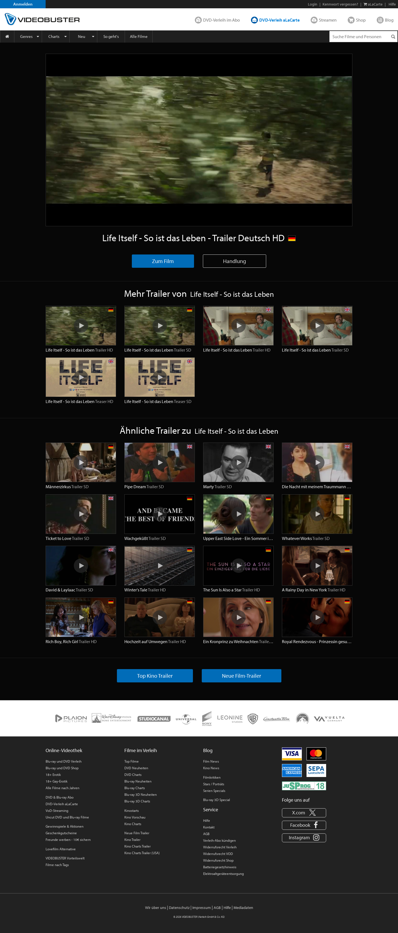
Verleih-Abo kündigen (219, 840)
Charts (53, 36)
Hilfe (206, 820)
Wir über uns (155, 907)
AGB (206, 833)
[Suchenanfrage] (363, 36)
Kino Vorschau (134, 817)
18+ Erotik (53, 774)
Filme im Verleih (140, 750)
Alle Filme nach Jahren (62, 788)
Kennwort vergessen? (340, 4)
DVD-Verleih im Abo (221, 20)
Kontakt (208, 827)
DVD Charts (133, 774)
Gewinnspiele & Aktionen (64, 826)
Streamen (328, 20)
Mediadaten (243, 907)
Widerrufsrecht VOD (218, 853)
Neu (81, 36)
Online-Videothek (64, 750)
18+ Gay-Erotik (56, 781)
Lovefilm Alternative (61, 849)
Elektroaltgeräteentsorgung (223, 873)
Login (312, 4)
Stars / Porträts (213, 784)
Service (210, 809)
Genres (26, 36)
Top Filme (131, 761)
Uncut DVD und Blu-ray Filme (67, 817)
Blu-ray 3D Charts (137, 801)
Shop (361, 20)
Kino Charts (132, 824)
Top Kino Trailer (155, 675)
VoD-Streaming (57, 810)
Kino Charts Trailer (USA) (142, 853)
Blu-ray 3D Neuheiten (140, 794)
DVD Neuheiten (136, 768)
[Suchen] (393, 36)
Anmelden (23, 4)
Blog (389, 20)
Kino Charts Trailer (137, 846)
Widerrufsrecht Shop (218, 860)
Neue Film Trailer (136, 833)
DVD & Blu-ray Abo (60, 797)
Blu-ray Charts (134, 788)
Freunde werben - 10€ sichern (68, 839)
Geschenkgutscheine (61, 833)
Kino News (211, 768)
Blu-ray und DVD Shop (62, 768)
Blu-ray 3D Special (216, 799)
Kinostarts (131, 810)
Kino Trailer (132, 839)
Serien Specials (214, 790)
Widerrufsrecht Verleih (220, 847)
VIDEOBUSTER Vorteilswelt (65, 858)
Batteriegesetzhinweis (219, 867)
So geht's (111, 36)
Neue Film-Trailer (241, 675)
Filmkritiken (212, 777)
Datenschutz (179, 907)
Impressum (201, 907)
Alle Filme (139, 36)
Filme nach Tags (57, 864)
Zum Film (163, 261)
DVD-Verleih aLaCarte (279, 20)
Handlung (234, 261)
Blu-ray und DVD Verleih (64, 761)
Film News (211, 761)
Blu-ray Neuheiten (137, 781)
